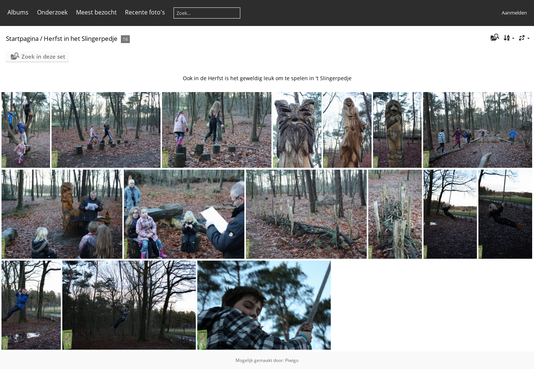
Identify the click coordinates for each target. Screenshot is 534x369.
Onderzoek (52, 12)
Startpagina (22, 38)
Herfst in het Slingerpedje (81, 38)
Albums (18, 12)
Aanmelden (514, 12)
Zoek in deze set (43, 56)
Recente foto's (145, 12)
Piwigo (292, 360)
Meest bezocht (96, 12)
